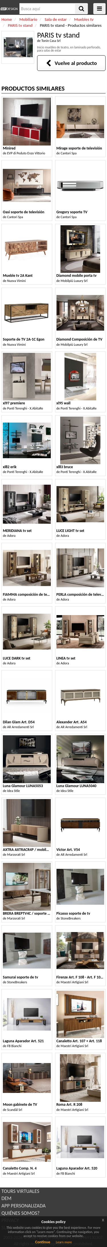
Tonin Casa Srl (50, 41)
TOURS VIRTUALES (20, 1191)
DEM (6, 1198)
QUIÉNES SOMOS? (20, 1213)
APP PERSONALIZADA (23, 1206)
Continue (42, 1242)
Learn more (64, 1242)
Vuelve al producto (71, 63)
